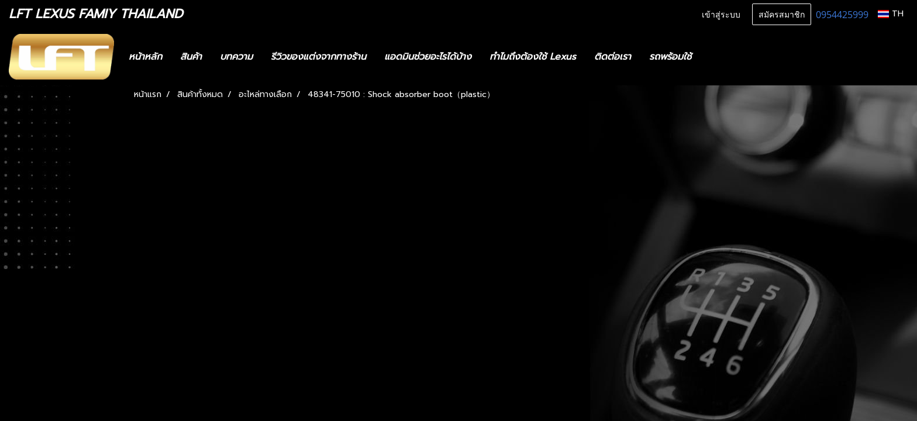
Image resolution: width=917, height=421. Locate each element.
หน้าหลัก (145, 57)
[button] (717, 56)
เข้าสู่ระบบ (721, 14)
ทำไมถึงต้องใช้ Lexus (532, 57)
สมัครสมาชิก (782, 14)
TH (891, 14)
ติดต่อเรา (612, 57)
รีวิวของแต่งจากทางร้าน (318, 57)
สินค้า (191, 57)
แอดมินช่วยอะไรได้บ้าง (427, 57)
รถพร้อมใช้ (670, 57)
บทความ (236, 57)
